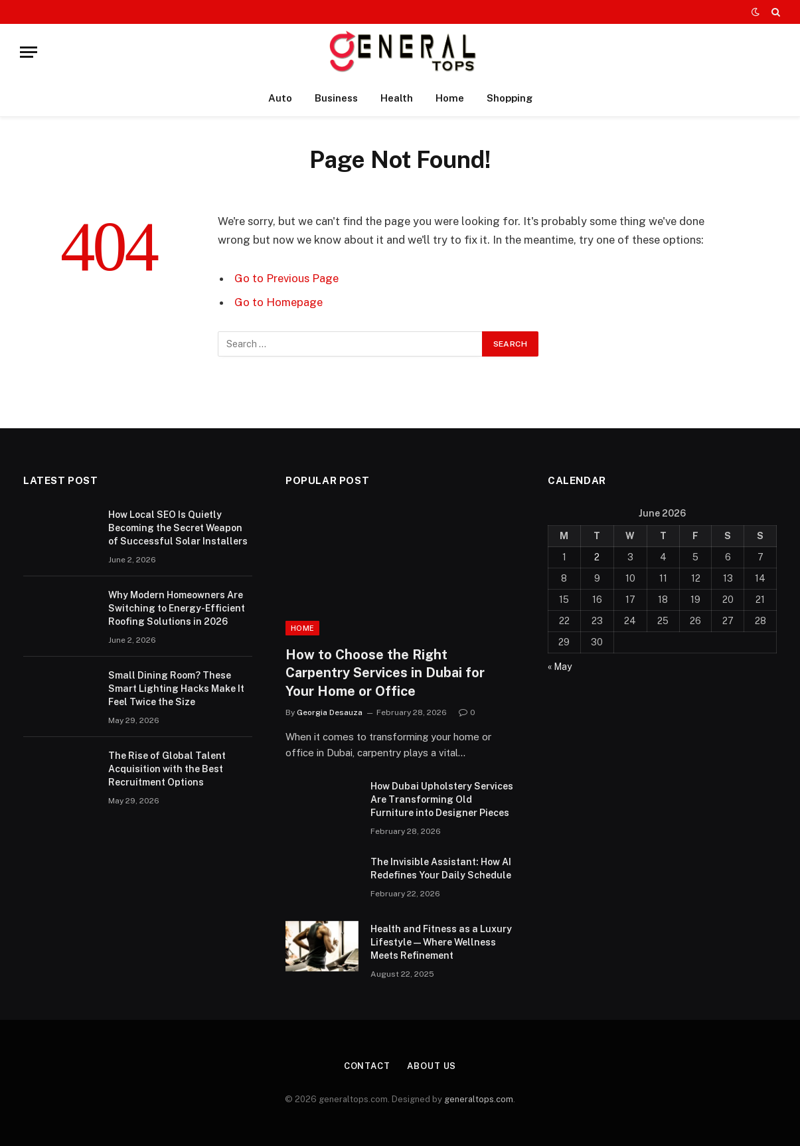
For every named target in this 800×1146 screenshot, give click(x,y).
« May (560, 666)
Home (450, 98)
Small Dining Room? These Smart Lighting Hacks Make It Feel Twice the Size (176, 688)
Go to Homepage (278, 302)
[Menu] (28, 52)
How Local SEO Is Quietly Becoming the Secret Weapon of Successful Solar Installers (178, 527)
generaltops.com (478, 1099)
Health (396, 98)
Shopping (509, 98)
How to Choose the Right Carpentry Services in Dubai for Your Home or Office (385, 672)
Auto (280, 98)
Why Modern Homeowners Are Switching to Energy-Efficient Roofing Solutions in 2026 (176, 608)
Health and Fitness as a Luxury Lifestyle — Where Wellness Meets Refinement (441, 942)
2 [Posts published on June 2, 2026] (597, 557)
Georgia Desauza (329, 712)
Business (336, 98)
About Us (431, 1066)
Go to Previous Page (286, 278)
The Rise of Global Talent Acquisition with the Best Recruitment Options (167, 768)
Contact (367, 1066)
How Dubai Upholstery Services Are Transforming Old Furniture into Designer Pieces (441, 799)
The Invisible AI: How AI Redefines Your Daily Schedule (440, 868)
